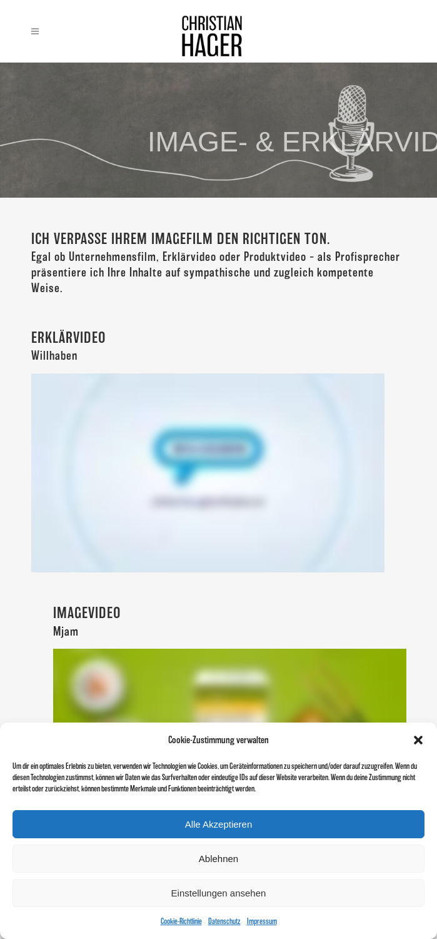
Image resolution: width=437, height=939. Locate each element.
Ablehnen (218, 858)
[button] (418, 740)
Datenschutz (224, 921)
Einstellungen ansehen (218, 893)
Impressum (262, 921)
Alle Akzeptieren (219, 824)
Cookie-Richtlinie (181, 921)
